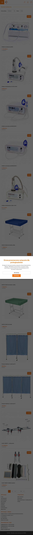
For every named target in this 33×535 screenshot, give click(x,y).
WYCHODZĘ (16, 272)
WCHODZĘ (16, 275)
